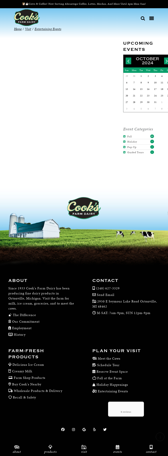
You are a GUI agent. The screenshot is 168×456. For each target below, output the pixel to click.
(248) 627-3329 (108, 288)
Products (50, 449)
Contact (105, 280)
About (18, 280)
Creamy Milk (22, 371)
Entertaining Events (113, 391)
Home (18, 29)
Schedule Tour (108, 365)
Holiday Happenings (112, 384)
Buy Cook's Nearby (26, 384)
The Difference (24, 315)
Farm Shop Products (29, 377)
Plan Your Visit (116, 350)
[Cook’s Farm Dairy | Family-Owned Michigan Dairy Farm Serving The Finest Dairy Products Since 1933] (27, 17)
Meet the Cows (109, 358)
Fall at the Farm (109, 378)
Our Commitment (25, 321)
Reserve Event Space (112, 371)
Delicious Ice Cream (28, 364)
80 (152, 136)
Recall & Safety (24, 397)
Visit (84, 449)
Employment (21, 328)
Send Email (105, 294)
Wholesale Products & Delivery (38, 390)
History (19, 334)
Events (117, 449)
